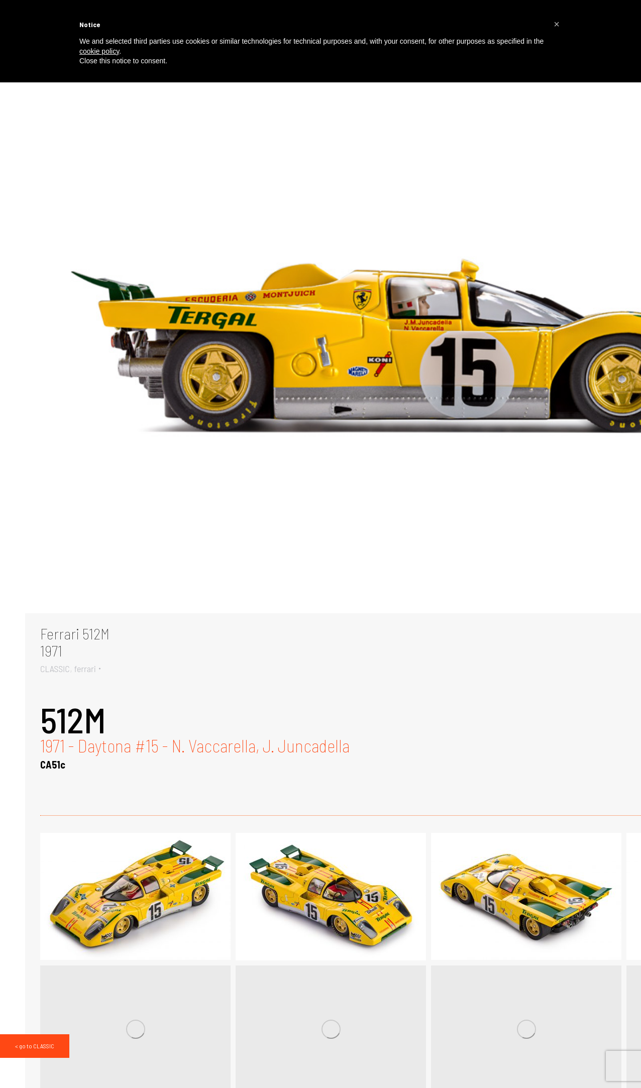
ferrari (85, 668)
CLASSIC (55, 668)
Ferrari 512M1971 (75, 642)
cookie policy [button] (99, 51)
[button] (557, 24)
